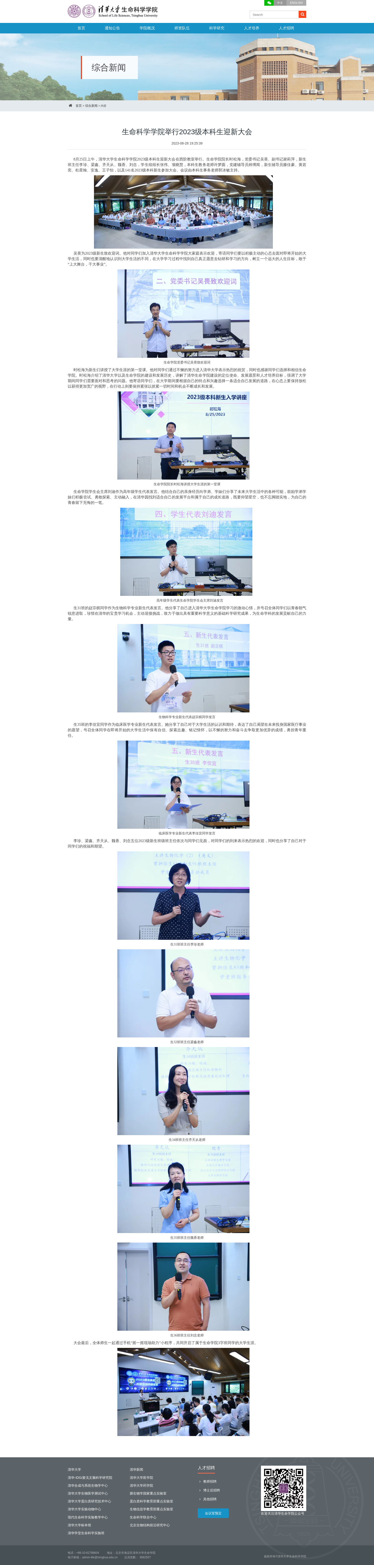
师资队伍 (182, 28)
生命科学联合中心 (143, 1517)
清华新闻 (136, 1469)
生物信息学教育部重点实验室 (151, 1509)
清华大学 (74, 1469)
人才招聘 (286, 28)
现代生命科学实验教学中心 (88, 1517)
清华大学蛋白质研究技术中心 (89, 1501)
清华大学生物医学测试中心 (88, 1493)
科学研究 (216, 28)
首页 (81, 28)
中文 (280, 3)
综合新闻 (91, 105)
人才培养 (251, 28)
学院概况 (147, 28)
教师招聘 (207, 1481)
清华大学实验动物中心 (84, 1509)
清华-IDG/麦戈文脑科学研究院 (90, 1478)
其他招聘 (207, 1499)
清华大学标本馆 (79, 1525)
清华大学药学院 (141, 1485)
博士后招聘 (209, 1490)
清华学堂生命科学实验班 (86, 1533)
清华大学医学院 (141, 1478)
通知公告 (112, 28)
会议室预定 (213, 1513)
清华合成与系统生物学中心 (88, 1485)
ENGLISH (296, 3)
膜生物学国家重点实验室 (148, 1493)
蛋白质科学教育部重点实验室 (151, 1501)
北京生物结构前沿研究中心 (150, 1525)
